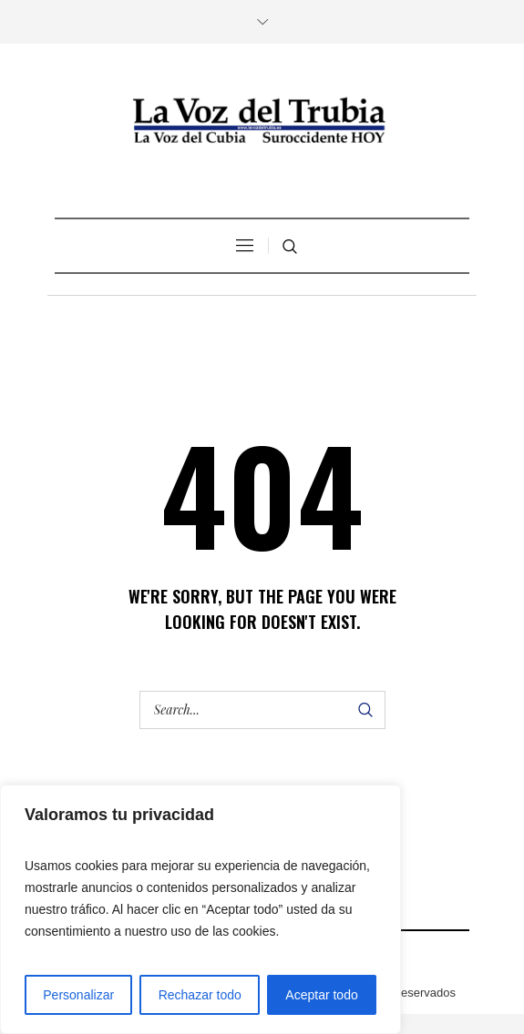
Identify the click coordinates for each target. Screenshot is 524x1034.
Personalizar (78, 995)
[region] (200, 909)
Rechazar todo (200, 995)
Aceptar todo (321, 995)
